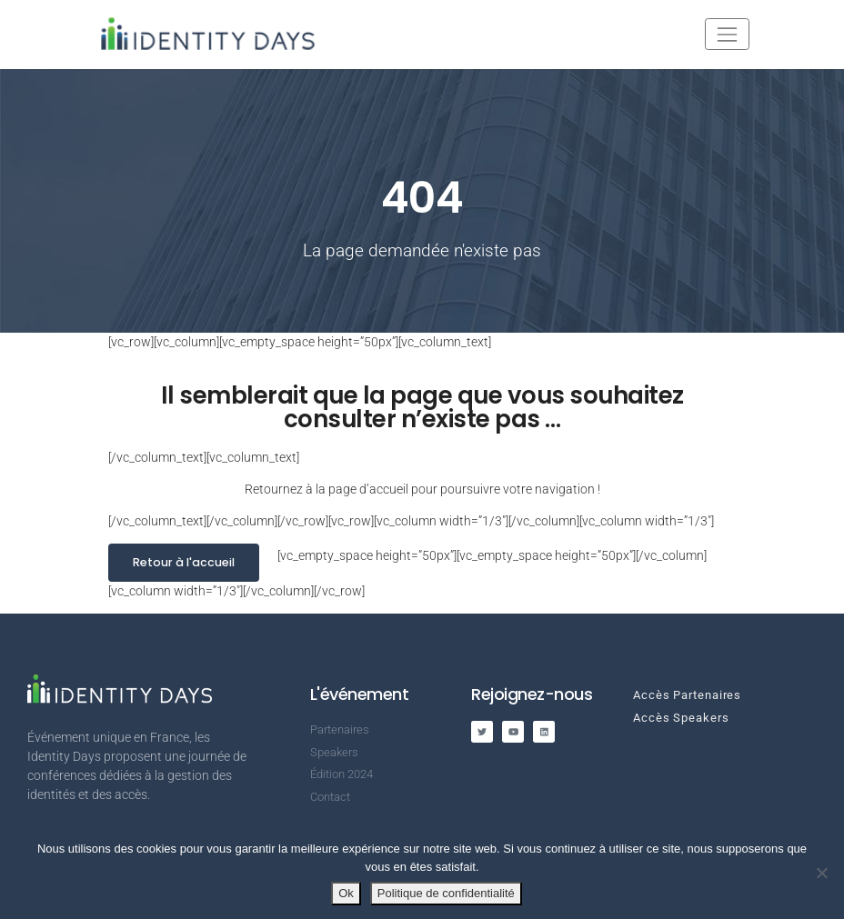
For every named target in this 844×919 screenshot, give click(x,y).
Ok (346, 893)
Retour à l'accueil (184, 562)
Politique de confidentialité (446, 893)
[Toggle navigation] (727, 34)
